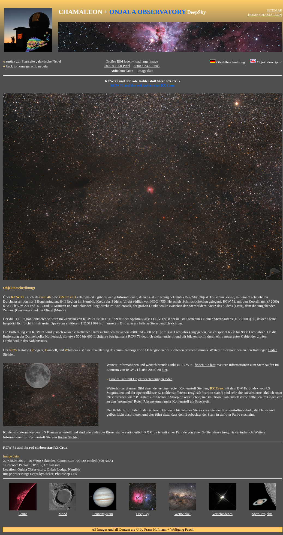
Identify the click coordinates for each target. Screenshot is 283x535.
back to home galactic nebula (27, 66)
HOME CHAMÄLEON (265, 15)
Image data (145, 71)
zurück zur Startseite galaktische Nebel (33, 61)
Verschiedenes (222, 514)
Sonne (23, 514)
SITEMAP (274, 10)
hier (164, 370)
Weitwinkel (182, 514)
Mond (63, 514)
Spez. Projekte (262, 514)
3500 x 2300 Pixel (146, 66)
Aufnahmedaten (122, 71)
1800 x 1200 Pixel (117, 66)
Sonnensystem (102, 514)
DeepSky (142, 514)
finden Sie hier (205, 365)
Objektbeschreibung (230, 62)
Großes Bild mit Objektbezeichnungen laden (141, 379)
